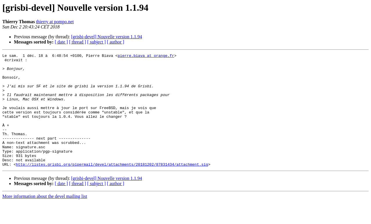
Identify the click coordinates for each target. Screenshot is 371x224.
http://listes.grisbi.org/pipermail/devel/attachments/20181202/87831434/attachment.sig (112, 186)
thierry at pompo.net (55, 21)
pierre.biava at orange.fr (146, 56)
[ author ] (115, 41)
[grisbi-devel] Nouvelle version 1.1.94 (106, 36)
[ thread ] (77, 41)
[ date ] (61, 41)
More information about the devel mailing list (44, 218)
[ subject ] (96, 41)
